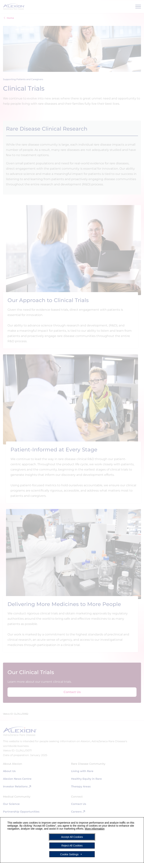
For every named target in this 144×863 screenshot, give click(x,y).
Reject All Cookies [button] (72, 845)
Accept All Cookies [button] (72, 836)
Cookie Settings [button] (69, 854)
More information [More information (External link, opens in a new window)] (94, 828)
